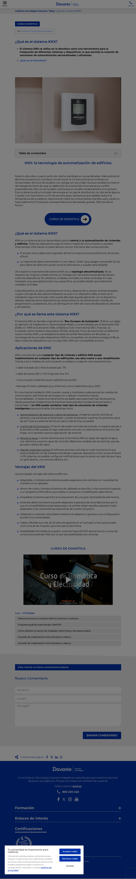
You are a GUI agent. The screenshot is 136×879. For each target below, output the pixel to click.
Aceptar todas (70, 851)
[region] (44, 859)
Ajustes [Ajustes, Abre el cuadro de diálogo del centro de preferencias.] (70, 865)
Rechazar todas (70, 858)
